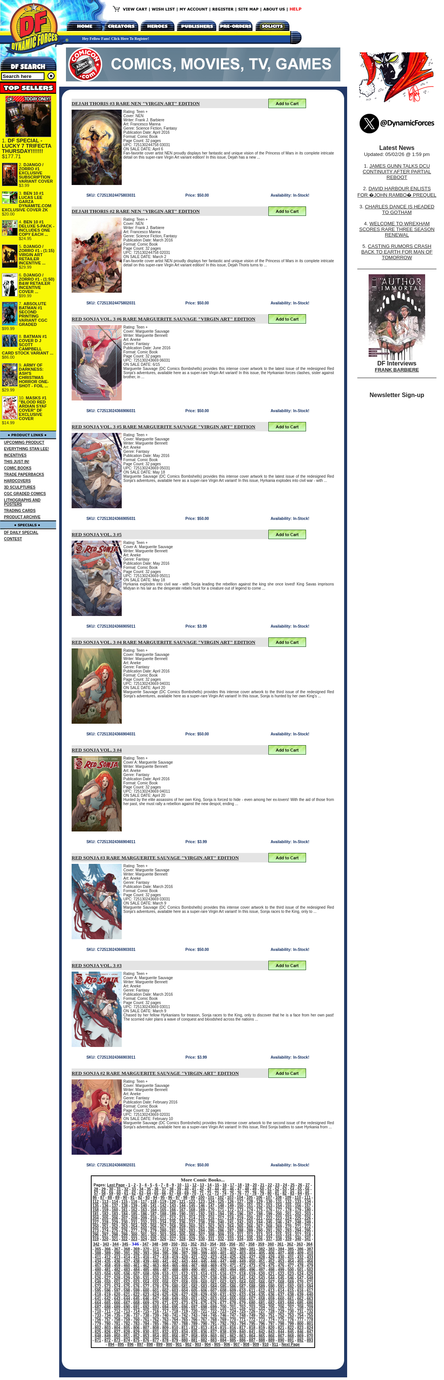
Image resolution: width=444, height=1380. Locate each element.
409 (300, 1253)
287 (230, 1231)
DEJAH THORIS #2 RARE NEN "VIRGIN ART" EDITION (136, 211)
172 (230, 1210)
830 (146, 1332)
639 (300, 1295)
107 (269, 1197)
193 (211, 1214)
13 (202, 1185)
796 (262, 1324)
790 (204, 1324)
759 (127, 1319)
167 (182, 1210)
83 (292, 1193)
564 (242, 1282)
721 (204, 1311)
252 (115, 1226)
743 (194, 1315)
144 (182, 1206)
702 (242, 1307)
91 (132, 1197)
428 (262, 1257)
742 (185, 1315)
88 (110, 1197)
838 (223, 1332)
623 (146, 1295)
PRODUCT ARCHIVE (22, 517)
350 (174, 1244)
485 (146, 1270)
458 (107, 1266)
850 (117, 1336)
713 (127, 1311)
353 (203, 1244)
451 (262, 1261)
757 (107, 1319)
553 (136, 1282)
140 (144, 1206)
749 (252, 1315)
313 (259, 1235)
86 (95, 1197)
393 (146, 1253)
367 (117, 1249)
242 (240, 1222)
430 (281, 1257)
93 (147, 1197)
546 (291, 1278)
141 (153, 1206)
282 (182, 1231)
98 (185, 1197)
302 (153, 1235)
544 (271, 1278)
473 (252, 1266)
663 (310, 1299)
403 (242, 1253)
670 (156, 1303)
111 (307, 1197)
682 (271, 1303)
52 (277, 1189)
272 (308, 1226)
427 (252, 1257)
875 (136, 1340)
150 (240, 1206)
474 (262, 1266)
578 (156, 1286)
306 (192, 1235)
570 (300, 1282)
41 (194, 1189)
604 (185, 1290)
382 (262, 1249)
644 (127, 1299)
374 (185, 1249)
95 (163, 1197)
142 (163, 1206)
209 (144, 1218)
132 (288, 1202)
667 (127, 1303)
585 (223, 1286)
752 (281, 1315)
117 (144, 1202)
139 (134, 1206)
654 (223, 1299)
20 (255, 1185)
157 (308, 1206)
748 (242, 1315)
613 (271, 1290)
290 (259, 1231)
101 (211, 1197)
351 (184, 1244)
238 (202, 1222)
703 (252, 1307)
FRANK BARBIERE (397, 370)
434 (98, 1261)
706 (281, 1307)
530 (136, 1278)
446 (213, 1261)
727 (262, 1311)
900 (169, 1344)
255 (144, 1226)
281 (173, 1231)
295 (308, 1231)
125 (221, 1202)
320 (105, 1239)
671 (165, 1303)
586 (233, 1286)
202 (298, 1214)
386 (300, 1249)
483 (127, 1270)
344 (115, 1244)
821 (281, 1328)
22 (270, 1185)
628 (194, 1295)
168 (192, 1210)
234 (163, 1222)
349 (165, 1244)
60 (118, 1193)
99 (193, 1197)
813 (204, 1328)
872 (107, 1340)
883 (213, 1340)
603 (175, 1290)
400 (213, 1253)
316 (288, 1235)
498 (271, 1270)
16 (224, 1185)
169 (202, 1210)
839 (233, 1332)
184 (124, 1214)
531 (146, 1278)
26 (300, 1185)
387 (310, 1249)
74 (224, 1193)
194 (221, 1214)
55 (300, 1189)
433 (310, 1257)
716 (156, 1311)
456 (310, 1261)
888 (262, 1340)
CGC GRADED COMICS (25, 494)
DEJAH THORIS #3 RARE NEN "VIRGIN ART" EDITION (136, 103)
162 (134, 1210)
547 (300, 1278)
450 (252, 1261)
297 (105, 1235)
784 (146, 1324)
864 (252, 1336)
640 (310, 1295)
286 (221, 1231)
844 (281, 1332)
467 (194, 1266)
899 (159, 1344)
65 (156, 1193)
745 (213, 1315)
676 (213, 1303)
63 (141, 1193)
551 (117, 1282)
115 (124, 1202)
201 (288, 1214)
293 (288, 1231)
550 (107, 1282)
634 (252, 1295)
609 (233, 1290)
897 (140, 1344)
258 (173, 1226)
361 (280, 1244)
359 (261, 1244)
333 (230, 1239)
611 (252, 1290)
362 (290, 1244)
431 (291, 1257)
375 (194, 1249)
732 (310, 1311)
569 (291, 1282)
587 (242, 1286)
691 (136, 1307)
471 (233, 1266)
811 (185, 1328)
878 (165, 1340)
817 (242, 1328)
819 (262, 1328)
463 (156, 1266)
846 (300, 1332)
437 (127, 1261)
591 (281, 1286)
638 (291, 1295)
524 (300, 1274)
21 (262, 1185)
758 (117, 1319)
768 (213, 1319)
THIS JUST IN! (16, 462)
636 (271, 1295)
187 (153, 1214)
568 (281, 1282)
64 (149, 1193)
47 (239, 1189)
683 (281, 1303)
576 (136, 1286)
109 (288, 1197)
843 (271, 1332)
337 (269, 1239)
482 (117, 1270)
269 (279, 1226)
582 (194, 1286)
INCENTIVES (15, 455)
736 (127, 1315)
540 (233, 1278)
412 (107, 1257)
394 (156, 1253)
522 (281, 1274)
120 (173, 1202)
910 (265, 1344)
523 (291, 1274)
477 (291, 1266)
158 (95, 1210)
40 (186, 1189)
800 (300, 1324)
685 (300, 1303)
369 (136, 1249)
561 (213, 1282)
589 (262, 1286)
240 (221, 1222)
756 (98, 1319)
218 (230, 1218)
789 (194, 1324)
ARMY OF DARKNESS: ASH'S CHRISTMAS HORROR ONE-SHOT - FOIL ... (34, 375)
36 (156, 1189)
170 (211, 1210)
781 (117, 1324)
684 (291, 1303)
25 (292, 1185)
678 (233, 1303)
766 (194, 1319)
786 (165, 1324)
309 (221, 1235)
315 (279, 1235)
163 (144, 1210)
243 (249, 1222)
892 (300, 1340)
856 (175, 1336)
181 (95, 1214)
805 (127, 1328)
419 (175, 1257)
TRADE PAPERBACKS (24, 474)
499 (281, 1270)
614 (281, 1290)
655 (233, 1299)
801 (310, 1324)
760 (136, 1319)
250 (95, 1226)
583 (204, 1286)
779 (98, 1324)
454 (291, 1261)
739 (156, 1315)
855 (165, 1336)
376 (204, 1249)
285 (211, 1231)
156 (298, 1206)
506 (127, 1274)
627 (185, 1295)
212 (173, 1218)
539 (223, 1278)
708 (300, 1307)
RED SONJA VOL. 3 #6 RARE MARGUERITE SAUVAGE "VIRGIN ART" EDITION (163, 319)
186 (144, 1214)
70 (194, 1193)
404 (252, 1253)
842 (262, 1332)
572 (98, 1286)
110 (298, 1197)
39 (179, 1189)
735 (117, 1315)
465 (175, 1266)
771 (242, 1319)
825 (98, 1332)
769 (223, 1319)
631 (223, 1295)
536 (194, 1278)
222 (269, 1218)
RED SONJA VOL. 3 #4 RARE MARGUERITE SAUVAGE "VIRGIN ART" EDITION (163, 642)
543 (262, 1278)
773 (262, 1319)
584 (213, 1286)
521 (271, 1274)
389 (107, 1253)
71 (201, 1193)
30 (111, 1189)
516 (223, 1274)
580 (175, 1286)
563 (233, 1282)
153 (269, 1206)
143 (173, 1206)
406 (271, 1253)
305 (182, 1235)
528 (117, 1278)
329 (192, 1239)
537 (204, 1278)
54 (292, 1189)
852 (136, 1336)
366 (107, 1249)
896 (130, 1344)
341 (308, 1239)
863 (242, 1336)
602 (165, 1290)
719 (185, 1311)
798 (281, 1324)
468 (204, 1266)
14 (209, 1185)
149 (230, 1206)
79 (262, 1193)
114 (115, 1202)
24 (285, 1185)
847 (310, 1332)
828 (127, 1332)
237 (192, 1222)
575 (127, 1286)
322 (124, 1239)
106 (259, 1197)
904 (207, 1344)
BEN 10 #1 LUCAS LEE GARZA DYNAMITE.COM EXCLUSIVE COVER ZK (26, 201)
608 (223, 1290)
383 (271, 1249)
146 (202, 1206)
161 (124, 1210)
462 (146, 1266)
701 (233, 1307)
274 (105, 1231)
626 (175, 1295)
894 (111, 1344)
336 (259, 1239)
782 (127, 1324)
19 (247, 1185)
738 (146, 1315)
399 (204, 1253)
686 (310, 1303)
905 (217, 1344)
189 (173, 1214)
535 (185, 1278)
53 (285, 1189)
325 (153, 1239)
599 (136, 1290)
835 (194, 1332)
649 (175, 1299)
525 (310, 1274)
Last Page (116, 1185)
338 (279, 1239)
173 (240, 1210)
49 (254, 1189)
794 (242, 1324)
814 (213, 1328)
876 (146, 1340)
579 (165, 1286)
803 (107, 1328)
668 (136, 1303)
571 (310, 1282)
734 (107, 1315)
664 (98, 1303)
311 (240, 1235)
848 (98, 1336)
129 (259, 1202)
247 (288, 1222)
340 (298, 1239)
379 (233, 1249)
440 (156, 1261)
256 (153, 1226)
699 (213, 1307)
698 (204, 1307)
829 (136, 1332)
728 (271, 1311)
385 (291, 1249)
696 (185, 1307)
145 (192, 1206)
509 (156, 1274)
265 (240, 1226)
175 (259, 1210)
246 (279, 1222)
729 (281, 1311)
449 (242, 1261)
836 (204, 1332)
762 (156, 1319)
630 (213, 1295)
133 (298, 1202)
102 (220, 1197)
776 (291, 1319)
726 (252, 1311)
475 (271, 1266)
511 (175, 1274)
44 (216, 1189)
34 (141, 1189)
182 (105, 1214)
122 (192, 1202)
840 (242, 1332)
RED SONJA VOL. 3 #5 (97, 534)
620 (117, 1295)
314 (269, 1235)
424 (223, 1257)
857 (185, 1336)
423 (213, 1257)
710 (98, 1311)
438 (136, 1261)
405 (262, 1253)
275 (115, 1231)
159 (105, 1210)
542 (252, 1278)
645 (136, 1299)
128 (249, 1202)
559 (194, 1282)
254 (134, 1226)
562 (223, 1282)
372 (165, 1249)
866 (271, 1336)
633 (242, 1295)
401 (223, 1253)
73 (216, 1193)
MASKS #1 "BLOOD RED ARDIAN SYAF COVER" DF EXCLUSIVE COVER (33, 408)
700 (223, 1307)
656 (242, 1299)
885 (233, 1340)
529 (127, 1278)
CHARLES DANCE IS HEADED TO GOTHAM (399, 209)
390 (117, 1253)
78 (254, 1193)
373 (175, 1249)
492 (213, 1270)
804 (117, 1328)
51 (270, 1189)
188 (163, 1214)
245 (269, 1222)
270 (288, 1226)
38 (171, 1189)
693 (156, 1307)
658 (262, 1299)
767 (204, 1319)
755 (310, 1315)
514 (204, 1274)
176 (269, 1210)
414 (127, 1257)
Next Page (291, 1344)
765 (185, 1319)
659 (271, 1299)
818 (252, 1328)
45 (224, 1189)
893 (310, 1340)
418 (165, 1257)
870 (310, 1336)
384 (281, 1249)
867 (281, 1336)
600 (146, 1290)
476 (281, 1266)
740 (165, 1315)
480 (98, 1270)
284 (202, 1231)
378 (223, 1249)
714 (136, 1311)
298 (115, 1235)
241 (230, 1222)
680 (252, 1303)
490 (194, 1270)
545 (281, 1278)
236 (182, 1222)
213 (182, 1218)
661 (291, 1299)
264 (230, 1226)
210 (153, 1218)
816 (233, 1328)
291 (269, 1231)
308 (211, 1235)
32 (126, 1189)
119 (163, 1202)
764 (175, 1319)
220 (249, 1218)
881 (194, 1340)
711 (107, 1311)
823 (300, 1328)
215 (202, 1218)
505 (117, 1274)
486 (156, 1270)
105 (249, 1197)
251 (105, 1226)
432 (300, 1257)
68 (179, 1193)
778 (310, 1319)
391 (127, 1253)
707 (291, 1307)
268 (269, 1226)
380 (242, 1249)
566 (262, 1282)
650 (185, 1299)
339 (288, 1239)
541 (242, 1278)
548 (310, 1278)
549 (98, 1282)
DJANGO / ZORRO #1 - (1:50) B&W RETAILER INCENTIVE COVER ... (36, 283)
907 (236, 1344)
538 (213, 1278)
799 (291, 1324)
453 (281, 1261)
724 (233, 1311)
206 (115, 1218)
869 (300, 1336)
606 (204, 1290)
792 (223, 1324)
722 (213, 1311)
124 (211, 1202)
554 (146, 1282)
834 (185, 1332)
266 (249, 1226)
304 (173, 1235)
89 (117, 1197)
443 (185, 1261)
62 (134, 1193)
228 (105, 1222)
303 (163, 1235)
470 (223, 1266)
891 (291, 1340)
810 (175, 1328)
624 (156, 1295)
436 (117, 1261)
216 (211, 1218)
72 (209, 1193)
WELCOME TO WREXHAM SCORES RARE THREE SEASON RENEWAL (397, 229)
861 (223, 1336)
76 (239, 1193)
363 (300, 1244)
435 (107, 1261)
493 (223, 1270)
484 (136, 1270)
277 (134, 1231)
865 (262, 1336)
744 (204, 1315)
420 (185, 1257)
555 (156, 1282)
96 (170, 1197)
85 (307, 1193)
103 (230, 1197)
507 (136, 1274)
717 (165, 1311)
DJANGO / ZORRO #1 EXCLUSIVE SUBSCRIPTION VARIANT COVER (36, 172)
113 (105, 1202)
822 (291, 1328)
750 (262, 1315)
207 (124, 1218)
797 (271, 1324)
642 (107, 1299)
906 (227, 1344)
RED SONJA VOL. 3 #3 (97, 965)
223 (279, 1218)
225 (298, 1218)
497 (262, 1270)
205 (105, 1218)
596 (107, 1290)
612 (262, 1290)
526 (98, 1278)
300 (134, 1235)
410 (310, 1253)
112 (95, 1202)
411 (98, 1257)
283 (192, 1231)
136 (105, 1206)
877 (156, 1340)
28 (96, 1189)
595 (98, 1290)
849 (107, 1336)
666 (117, 1303)
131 (279, 1202)
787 (175, 1324)
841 (252, 1332)
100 (201, 1197)
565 (252, 1282)
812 (194, 1328)
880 (185, 1340)
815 (223, 1328)
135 (95, 1206)
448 (233, 1261)
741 (175, 1315)
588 (252, 1286)
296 (95, 1235)
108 (279, 1197)
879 (175, 1340)
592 (291, 1286)
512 (185, 1274)
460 (127, 1266)
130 (269, 1202)
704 (262, 1307)
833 (175, 1332)
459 (117, 1266)
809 (165, 1328)
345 (125, 1244)
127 (240, 1202)
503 (98, 1274)
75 (232, 1193)
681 (262, 1303)
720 (194, 1311)
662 (300, 1299)
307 (202, 1235)
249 (308, 1222)
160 (115, 1210)
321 (115, 1239)
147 (211, 1206)
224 (288, 1218)
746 (223, 1315)
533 (165, 1278)
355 (222, 1244)
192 (202, 1214)
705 (271, 1307)
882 (204, 1340)
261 (202, 1226)
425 (233, 1257)
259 (182, 1226)
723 (223, 1311)
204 (95, 1218)
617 (310, 1290)
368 (127, 1249)
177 (279, 1210)
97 (178, 1197)
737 (136, 1315)
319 (95, 1239)
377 (213, 1249)
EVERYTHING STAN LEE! (26, 449)
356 (232, 1244)
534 (175, 1278)
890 (281, 1340)
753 (291, 1315)
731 (300, 1311)
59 (111, 1193)
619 (107, 1295)
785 (156, 1324)
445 (204, 1261)
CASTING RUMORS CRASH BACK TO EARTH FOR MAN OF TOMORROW (396, 251)
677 (223, 1303)
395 (165, 1253)
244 (259, 1222)
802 (98, 1328)
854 (156, 1336)
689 (117, 1307)
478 (300, 1266)
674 (194, 1303)
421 (194, 1257)
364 (309, 1244)
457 (98, 1266)
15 (217, 1185)
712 (117, 1311)
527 (107, 1278)
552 (127, 1282)
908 (246, 1344)
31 (118, 1189)
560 (204, 1282)
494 (233, 1270)
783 (136, 1324)
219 (240, 1218)
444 (194, 1261)
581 (185, 1286)
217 (221, 1218)
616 (300, 1290)
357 (242, 1244)
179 (298, 1210)
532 (156, 1278)
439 (146, 1261)
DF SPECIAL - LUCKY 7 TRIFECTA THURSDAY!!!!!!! (26, 146)
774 (271, 1319)
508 (146, 1274)
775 (281, 1319)
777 (300, 1319)
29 (103, 1189)
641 (98, 1299)
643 (117, 1299)
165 (163, 1210)
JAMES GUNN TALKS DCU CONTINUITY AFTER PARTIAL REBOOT (397, 171)
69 (186, 1193)
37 (164, 1189)
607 (213, 1290)
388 (98, 1253)
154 (279, 1206)
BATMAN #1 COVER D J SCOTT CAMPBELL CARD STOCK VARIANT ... (28, 344)
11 (187, 1185)
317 (298, 1235)
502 (310, 1270)
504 (107, 1274)
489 (185, 1270)
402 (233, 1253)
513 (194, 1274)
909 (256, 1344)
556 (165, 1282)
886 (242, 1340)
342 (96, 1244)
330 (202, 1239)
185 (134, 1214)
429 (271, 1257)
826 (107, 1332)
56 (307, 1189)
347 (145, 1244)
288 (240, 1231)
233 (153, 1222)
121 (182, 1202)
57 (96, 1193)
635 (262, 1295)
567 (271, 1282)
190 (182, 1214)
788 (185, 1324)
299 (124, 1235)
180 (308, 1210)
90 (125, 1197)
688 (107, 1307)
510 (165, 1274)
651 (194, 1299)
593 (300, 1286)
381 (252, 1249)
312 (249, 1235)
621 (127, 1295)
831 (156, 1332)
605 (194, 1290)
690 (127, 1307)
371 (156, 1249)
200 (279, 1214)
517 (233, 1274)
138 (124, 1206)
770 (233, 1319)
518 (242, 1274)
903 (198, 1344)
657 (252, 1299)
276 (124, 1231)
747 (233, 1315)
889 (271, 1340)
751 (271, 1315)
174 (249, 1210)
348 (155, 1244)
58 (103, 1193)
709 (310, 1307)
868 (291, 1336)
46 (232, 1189)
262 (211, 1226)
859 (204, 1336)
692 (146, 1307)
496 (252, 1270)
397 (185, 1253)
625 (165, 1295)
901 (179, 1344)
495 (242, 1270)
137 (115, 1206)
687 (98, 1307)
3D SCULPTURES (19, 487)
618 (98, 1295)
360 (271, 1244)
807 (146, 1328)
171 (221, 1210)
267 (259, 1226)
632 (233, 1295)
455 (300, 1261)
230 (124, 1222)
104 (240, 1197)
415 (136, 1257)
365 (98, 1249)
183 (115, 1214)
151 (249, 1206)
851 (127, 1336)
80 (270, 1193)
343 (106, 1244)
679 (242, 1303)
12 (194, 1185)
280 (163, 1231)
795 (252, 1324)
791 (213, 1324)
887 (252, 1340)
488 (175, 1270)
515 (213, 1274)
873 (117, 1340)
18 (239, 1185)
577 (146, 1286)
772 (252, 1319)
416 (146, 1257)
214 (192, 1218)
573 (107, 1286)
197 (249, 1214)
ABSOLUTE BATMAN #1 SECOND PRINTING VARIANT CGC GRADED (33, 314)
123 (202, 1202)
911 (275, 1344)
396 (175, 1253)
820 (271, 1328)
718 (175, 1311)
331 (211, 1239)
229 (115, 1222)
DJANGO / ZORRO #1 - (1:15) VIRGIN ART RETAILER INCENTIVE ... (36, 254)
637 (281, 1295)
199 (269, 1214)
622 (136, 1295)
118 (153, 1202)
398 (194, 1253)
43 (209, 1189)
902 (188, 1344)
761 (146, 1319)
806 (136, 1328)
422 (204, 1257)
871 (98, 1340)
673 (185, 1303)
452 (271, 1261)
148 (221, 1206)
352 (193, 1244)
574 (117, 1286)
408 (291, 1253)
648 (165, 1299)
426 (242, 1257)
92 (140, 1197)
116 (134, 1202)
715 (146, 1311)
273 (95, 1231)
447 (223, 1261)
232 (144, 1222)
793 (233, 1324)
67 (171, 1193)
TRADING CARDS (20, 511)
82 (285, 1193)
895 (121, 1344)
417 (156, 1257)
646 (146, 1299)
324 (144, 1239)
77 (247, 1193)
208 (134, 1218)
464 (165, 1266)
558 (185, 1282)
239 (211, 1222)
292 (279, 1231)
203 (308, 1214)
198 (259, 1214)
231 (134, 1222)
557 (175, 1282)
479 (310, 1266)
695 (175, 1307)
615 (291, 1290)
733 (98, 1315)
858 (194, 1336)
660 (281, 1299)
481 (107, 1270)
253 (124, 1226)
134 (308, 1202)
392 (136, 1253)
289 (249, 1231)
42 (201, 1189)
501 (300, 1270)
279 (153, 1231)
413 (117, 1257)
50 (262, 1189)
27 (307, 1185)
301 (144, 1235)
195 (230, 1214)
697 (194, 1307)
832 (165, 1332)
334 (240, 1239)
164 (153, 1210)
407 (281, 1253)
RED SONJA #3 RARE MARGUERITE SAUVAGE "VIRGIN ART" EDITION (155, 857)
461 (136, 1266)
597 (117, 1290)
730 (291, 1311)
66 (164, 1193)
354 (213, 1244)
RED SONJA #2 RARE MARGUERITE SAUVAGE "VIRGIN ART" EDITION (155, 1073)
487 (165, 1270)
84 (300, 1193)
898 (150, 1344)
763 (165, 1319)
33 (134, 1189)
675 (204, 1303)
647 (156, 1299)
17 (232, 1185)
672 (175, 1303)
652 (204, 1299)
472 (242, 1266)
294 (298, 1231)
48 (247, 1189)
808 (156, 1328)
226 (308, 1218)
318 (308, 1235)
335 (249, 1239)
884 (223, 1340)
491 (204, 1270)
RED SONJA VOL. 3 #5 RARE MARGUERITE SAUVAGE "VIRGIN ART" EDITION (163, 426)
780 (107, 1324)
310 (230, 1235)
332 (221, 1239)
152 (259, 1206)
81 (277, 1193)
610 (242, 1290)
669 (146, 1303)
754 (300, 1315)
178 (288, 1210)
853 (146, 1336)
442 (175, 1261)
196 (240, 1214)
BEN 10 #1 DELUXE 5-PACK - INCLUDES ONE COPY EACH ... (37, 228)
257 (163, 1226)
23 (277, 1185)
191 (192, 1214)
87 (102, 1197)
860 (213, 1336)
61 (126, 1193)
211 (163, 1218)
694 (165, 1307)
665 (107, 1303)
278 (144, 1231)
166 (173, 1210)
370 (146, 1249)
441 (165, 1261)
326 (163, 1239)
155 (288, 1206)
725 (242, 1311)
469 (213, 1266)
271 (298, 1226)
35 (149, 1189)
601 (156, 1290)
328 (182, 1239)
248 (298, 1222)
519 (252, 1274)
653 (213, 1299)
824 (310, 1328)
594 (310, 1286)
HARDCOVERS (17, 481)
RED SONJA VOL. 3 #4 (97, 750)
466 (185, 1266)
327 (173, 1239)
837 (213, 1332)
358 (251, 1244)
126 (230, 1202)
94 (155, 1197)
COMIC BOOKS (18, 468)
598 (127, 1290)
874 (127, 1340)
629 (204, 1295)
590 (271, 1286)
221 (259, 1218)
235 (173, 1222)
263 (221, 1226)
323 (134, 1239)
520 (262, 1274)
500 (291, 1270)
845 (291, 1332)
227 (95, 1222)
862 (233, 1336)
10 (179, 1185)
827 (117, 1332)
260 (192, 1226)
